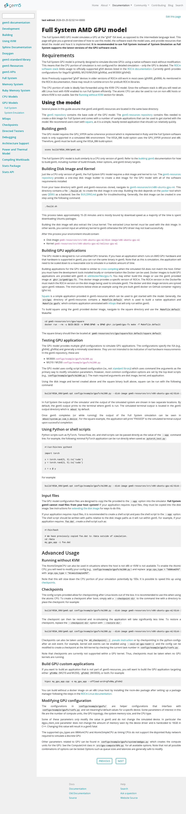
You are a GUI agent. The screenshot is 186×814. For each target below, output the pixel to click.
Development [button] (11, 28)
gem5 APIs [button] (9, 72)
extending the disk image (85, 508)
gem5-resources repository (137, 114)
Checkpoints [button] (10, 125)
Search (179, 5)
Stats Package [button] (11, 166)
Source (73, 797)
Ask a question (128, 793)
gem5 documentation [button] (16, 22)
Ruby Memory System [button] (16, 90)
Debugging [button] (9, 137)
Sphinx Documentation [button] (17, 47)
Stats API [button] (8, 172)
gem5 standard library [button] (16, 59)
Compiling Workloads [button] (15, 159)
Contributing (159, 5)
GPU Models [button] (10, 102)
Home (95, 5)
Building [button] (7, 35)
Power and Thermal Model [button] (14, 151)
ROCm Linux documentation (96, 693)
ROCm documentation (139, 69)
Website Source (129, 797)
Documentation (121, 5)
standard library (122, 368)
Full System (10, 107)
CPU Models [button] (10, 96)
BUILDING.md (88, 194)
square (89, 121)
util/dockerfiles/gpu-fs (99, 276)
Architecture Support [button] (15, 143)
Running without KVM (91, 94)
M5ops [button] (6, 118)
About (104, 5)
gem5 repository (56, 114)
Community (140, 5)
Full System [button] (9, 78)
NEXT (121, 761)
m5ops (112, 303)
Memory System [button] (12, 84)
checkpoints (48, 582)
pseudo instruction (122, 640)
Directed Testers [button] (13, 131)
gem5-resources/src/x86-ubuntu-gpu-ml (152, 187)
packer (165, 190)
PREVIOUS (104, 761)
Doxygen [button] (7, 53)
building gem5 (146, 158)
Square (46, 296)
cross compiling (109, 269)
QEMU (51, 194)
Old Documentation (80, 793)
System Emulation (14, 112)
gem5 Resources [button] (12, 65)
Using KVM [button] (9, 41)
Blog (170, 5)
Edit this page (173, 16)
